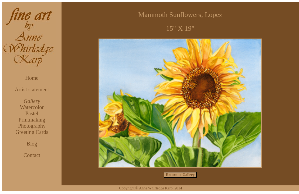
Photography (32, 126)
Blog (32, 144)
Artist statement (32, 89)
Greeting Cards (31, 132)
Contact (31, 155)
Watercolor (32, 107)
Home (32, 78)
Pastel (31, 113)
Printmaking (32, 120)
